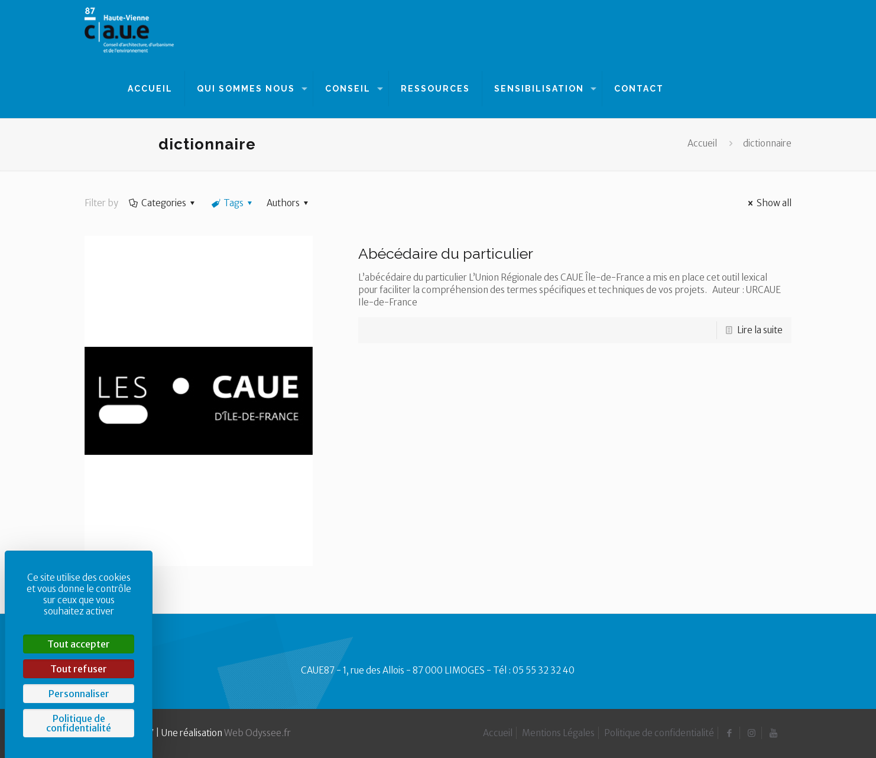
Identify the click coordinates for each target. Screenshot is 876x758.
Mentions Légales (558, 733)
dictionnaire (767, 143)
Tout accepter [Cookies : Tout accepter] (78, 644)
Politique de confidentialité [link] (78, 723)
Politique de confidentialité (659, 733)
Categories (163, 203)
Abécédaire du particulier (445, 253)
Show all (767, 203)
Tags (232, 203)
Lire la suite (760, 330)
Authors (289, 203)
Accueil (702, 143)
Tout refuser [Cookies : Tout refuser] (78, 669)
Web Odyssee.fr (257, 733)
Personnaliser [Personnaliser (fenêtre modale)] (78, 694)
